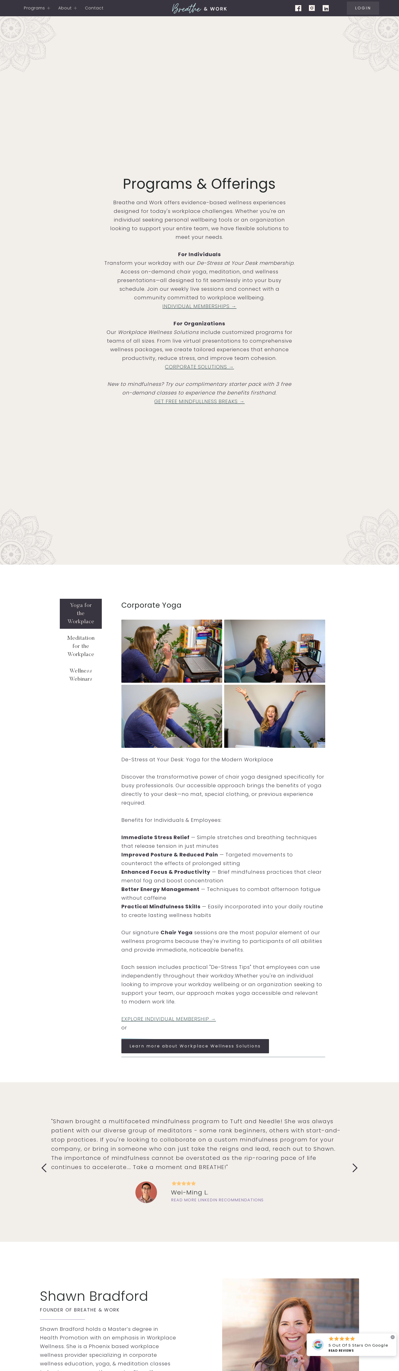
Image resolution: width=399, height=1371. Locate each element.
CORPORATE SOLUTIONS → (199, 366)
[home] (199, 8)
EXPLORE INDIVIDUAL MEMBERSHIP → (168, 1019)
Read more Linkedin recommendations (217, 1200)
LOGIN (363, 8)
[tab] (81, 614)
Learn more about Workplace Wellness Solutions (195, 1046)
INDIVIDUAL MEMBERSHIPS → (199, 306)
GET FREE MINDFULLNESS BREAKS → (199, 401)
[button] (37, 8)
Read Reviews (341, 1350)
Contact (94, 8)
